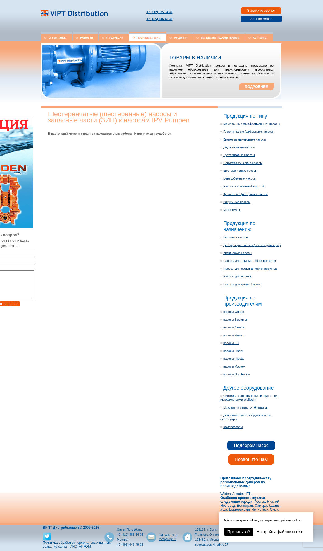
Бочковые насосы (235, 237)
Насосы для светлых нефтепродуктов (250, 268)
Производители (149, 37)
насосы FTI (231, 343)
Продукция (114, 37)
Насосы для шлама (237, 276)
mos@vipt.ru (167, 539)
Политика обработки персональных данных (77, 543)
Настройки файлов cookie (279, 532)
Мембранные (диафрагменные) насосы (251, 123)
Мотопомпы (231, 209)
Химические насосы (237, 253)
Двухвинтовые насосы (239, 147)
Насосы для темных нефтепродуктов (249, 260)
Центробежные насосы (239, 178)
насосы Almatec (234, 327)
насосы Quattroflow (236, 374)
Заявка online (261, 19)
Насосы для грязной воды (241, 284)
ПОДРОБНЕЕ (256, 86)
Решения (180, 37)
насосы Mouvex (234, 366)
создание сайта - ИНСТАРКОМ (67, 546)
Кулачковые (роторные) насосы (245, 194)
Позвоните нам (251, 459)
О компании (58, 37)
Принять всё (238, 532)
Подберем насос (251, 445)
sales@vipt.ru (168, 535)
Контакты (260, 37)
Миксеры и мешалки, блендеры (245, 407)
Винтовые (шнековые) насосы (244, 139)
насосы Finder (233, 350)
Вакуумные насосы (236, 202)
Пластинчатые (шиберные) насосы (248, 131)
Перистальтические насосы (242, 163)
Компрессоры (233, 427)
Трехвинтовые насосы (239, 155)
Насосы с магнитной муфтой (243, 186)
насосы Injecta (233, 358)
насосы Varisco (233, 335)
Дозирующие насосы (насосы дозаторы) (252, 245)
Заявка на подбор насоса (220, 37)
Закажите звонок (261, 10)
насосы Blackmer (235, 319)
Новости (86, 37)
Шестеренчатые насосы (240, 170)
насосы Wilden (233, 311)
